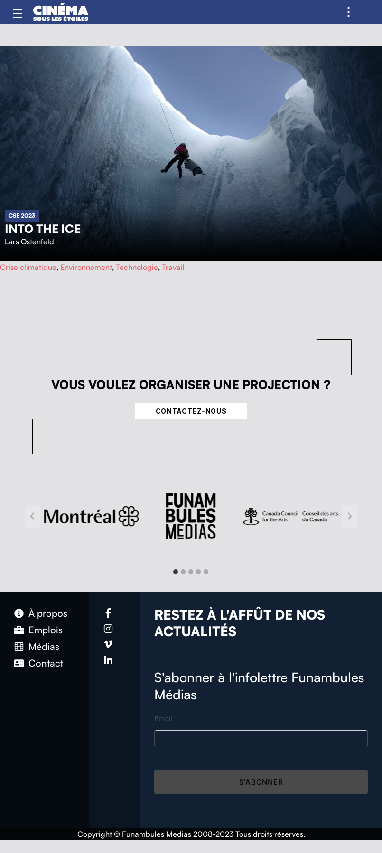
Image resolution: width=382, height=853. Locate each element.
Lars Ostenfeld (29, 241)
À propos (47, 613)
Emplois (45, 630)
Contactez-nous (191, 411)
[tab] (175, 571)
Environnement (86, 267)
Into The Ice (43, 229)
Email (163, 718)
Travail (173, 267)
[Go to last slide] (32, 516)
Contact (45, 663)
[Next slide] (349, 516)
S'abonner (261, 782)
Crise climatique (28, 267)
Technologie (137, 267)
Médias (43, 646)
